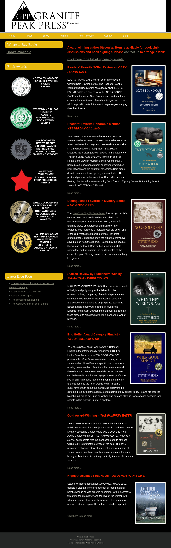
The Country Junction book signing (29, 303)
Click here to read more (80, 516)
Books (46, 35)
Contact (108, 35)
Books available (19, 52)
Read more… (74, 116)
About (29, 35)
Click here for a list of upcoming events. (95, 59)
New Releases (86, 35)
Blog (125, 35)
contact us (131, 52)
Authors (64, 35)
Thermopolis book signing (25, 299)
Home (12, 35)
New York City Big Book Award (89, 213)
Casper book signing (22, 295)
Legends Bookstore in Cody (26, 291)
